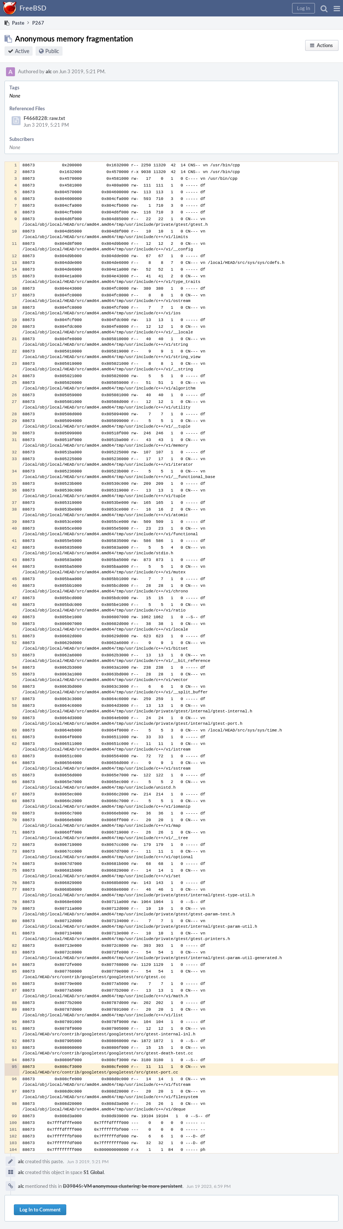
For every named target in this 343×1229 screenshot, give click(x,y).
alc (49, 71)
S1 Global (94, 1172)
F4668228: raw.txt (44, 118)
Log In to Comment (40, 1209)
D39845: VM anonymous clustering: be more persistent (122, 1186)
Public (52, 51)
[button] (337, 8)
